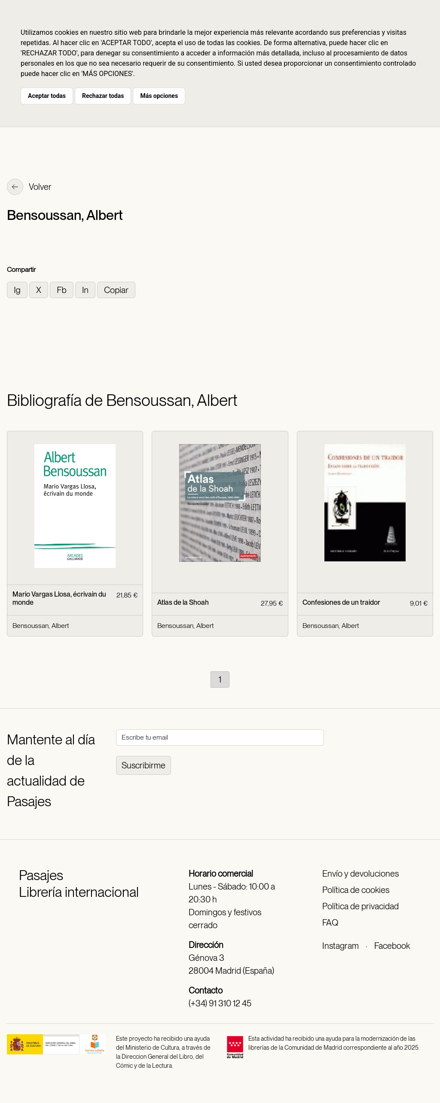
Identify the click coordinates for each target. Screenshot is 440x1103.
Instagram (340, 946)
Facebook (392, 946)
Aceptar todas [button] (47, 95)
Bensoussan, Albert (40, 626)
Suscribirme (143, 765)
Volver (29, 188)
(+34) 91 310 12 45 (220, 1003)
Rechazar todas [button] (103, 95)
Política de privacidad (360, 906)
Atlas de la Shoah (183, 602)
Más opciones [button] (159, 95)
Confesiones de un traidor (341, 602)
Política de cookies (355, 890)
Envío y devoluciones (360, 873)
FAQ (330, 922)
